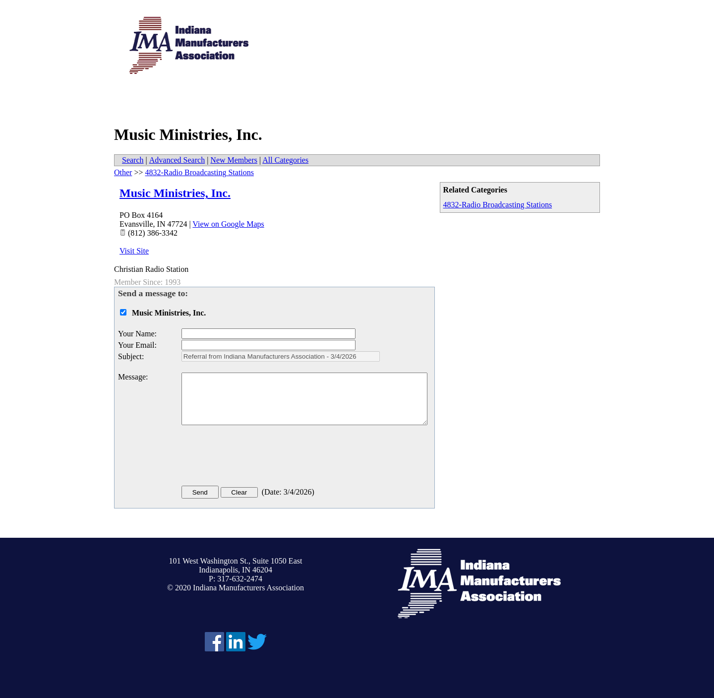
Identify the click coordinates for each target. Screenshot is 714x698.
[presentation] (256, 457)
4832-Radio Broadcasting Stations (497, 204)
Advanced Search (177, 160)
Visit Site (134, 251)
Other (123, 172)
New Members (233, 160)
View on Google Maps (228, 224)
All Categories (285, 160)
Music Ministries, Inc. (175, 193)
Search (133, 160)
